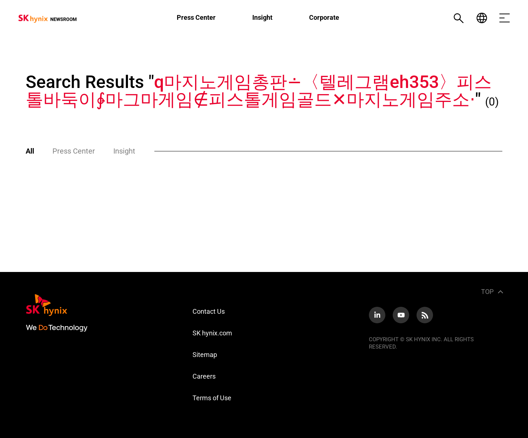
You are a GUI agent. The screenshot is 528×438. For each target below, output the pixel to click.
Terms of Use (211, 398)
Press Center (196, 17)
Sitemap (204, 354)
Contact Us (208, 311)
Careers (204, 376)
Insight (262, 17)
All (30, 151)
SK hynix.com (212, 333)
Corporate (324, 17)
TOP (487, 291)
